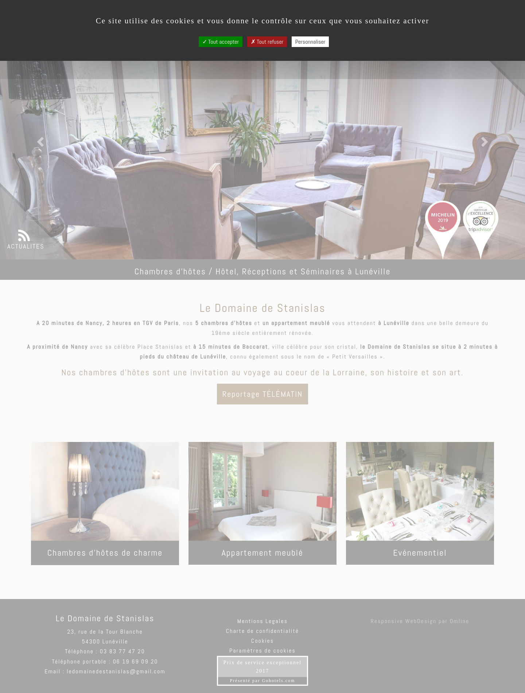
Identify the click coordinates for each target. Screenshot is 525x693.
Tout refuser (267, 42)
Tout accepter (220, 42)
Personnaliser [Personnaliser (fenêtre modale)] (310, 42)
